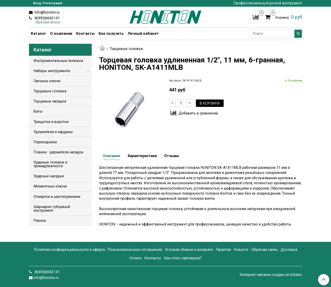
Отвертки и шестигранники (57, 196)
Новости (241, 249)
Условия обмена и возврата (189, 249)
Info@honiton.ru (47, 12)
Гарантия (223, 249)
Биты (38, 111)
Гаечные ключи (47, 81)
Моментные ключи (50, 186)
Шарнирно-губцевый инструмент (52, 209)
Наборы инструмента (52, 71)
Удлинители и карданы (53, 132)
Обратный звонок (47, 22)
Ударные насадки (49, 176)
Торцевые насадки (50, 101)
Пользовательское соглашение (135, 249)
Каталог (38, 33)
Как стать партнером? (183, 258)
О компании (61, 33)
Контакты (85, 33)
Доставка (289, 249)
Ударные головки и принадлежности (50, 164)
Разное (40, 220)
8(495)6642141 (47, 18)
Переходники (45, 142)
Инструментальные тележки (58, 61)
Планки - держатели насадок (58, 152)
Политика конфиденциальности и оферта (69, 249)
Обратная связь (264, 249)
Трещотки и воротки (51, 122)
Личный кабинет (143, 33)
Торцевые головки (126, 49)
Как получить (111, 33)
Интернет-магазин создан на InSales (271, 275)
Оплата (135, 258)
